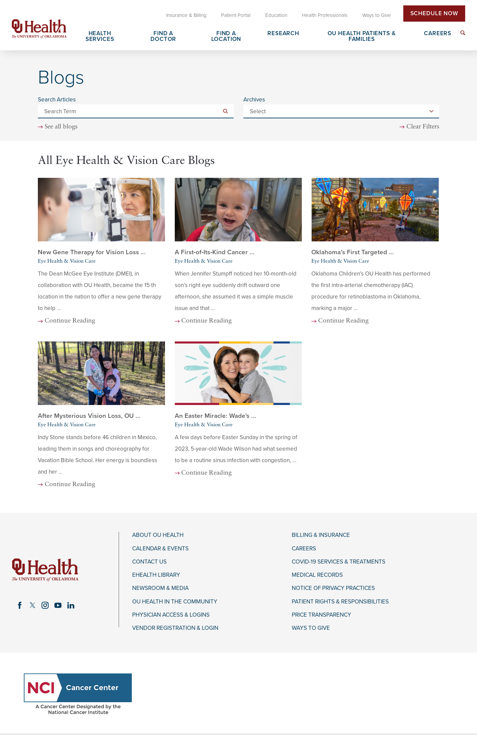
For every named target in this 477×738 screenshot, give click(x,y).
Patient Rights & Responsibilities (340, 601)
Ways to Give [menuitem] (376, 15)
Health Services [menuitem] (100, 36)
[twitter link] (32, 605)
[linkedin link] (70, 605)
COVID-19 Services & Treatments (338, 561)
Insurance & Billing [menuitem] (186, 15)
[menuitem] (462, 32)
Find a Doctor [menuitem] (163, 36)
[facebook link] (19, 605)
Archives (254, 99)
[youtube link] (58, 605)
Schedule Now (434, 13)
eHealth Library (156, 575)
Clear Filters (422, 127)
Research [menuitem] (283, 33)
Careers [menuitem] (437, 33)
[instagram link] (45, 605)
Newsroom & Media (160, 588)
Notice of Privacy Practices (333, 588)
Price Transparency (321, 615)
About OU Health (158, 535)
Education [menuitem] (276, 15)
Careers (304, 548)
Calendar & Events (160, 548)
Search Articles (57, 99)
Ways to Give (311, 628)
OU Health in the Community (174, 601)
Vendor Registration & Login (175, 628)
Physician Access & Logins (171, 615)
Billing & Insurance (321, 535)
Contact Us (149, 561)
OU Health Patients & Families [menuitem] (362, 36)
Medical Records (317, 575)
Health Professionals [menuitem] (325, 15)
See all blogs (61, 127)
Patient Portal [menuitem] (236, 15)
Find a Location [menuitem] (226, 36)
